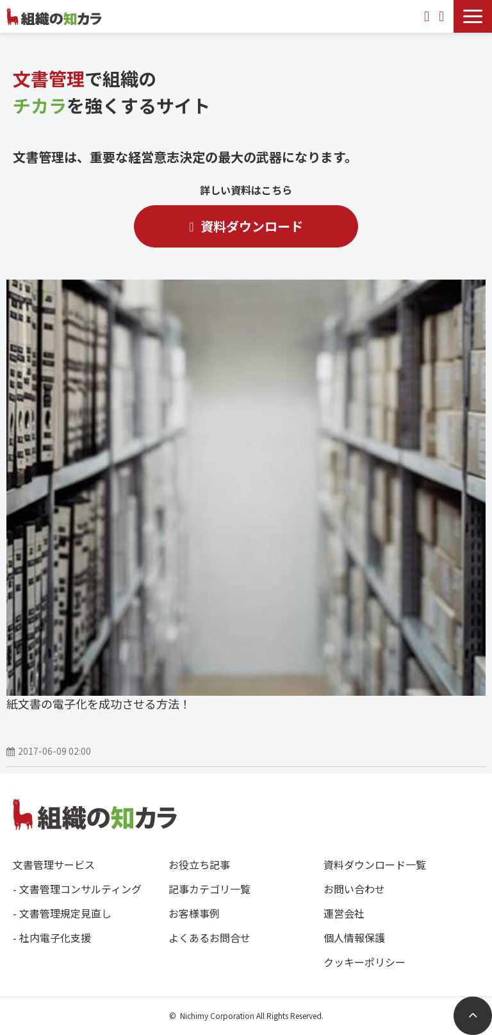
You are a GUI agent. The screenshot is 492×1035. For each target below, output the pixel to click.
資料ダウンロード (443, 16)
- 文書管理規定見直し (62, 913)
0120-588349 (407, 16)
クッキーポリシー (365, 962)
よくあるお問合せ (209, 937)
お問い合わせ (428, 16)
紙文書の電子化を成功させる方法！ (98, 703)
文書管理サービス (54, 864)
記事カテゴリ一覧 (209, 888)
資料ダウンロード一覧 (375, 864)
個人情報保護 (354, 937)
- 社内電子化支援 (52, 937)
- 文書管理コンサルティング (77, 888)
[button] (473, 16)
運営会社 (344, 913)
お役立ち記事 (199, 864)
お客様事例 (194, 913)
